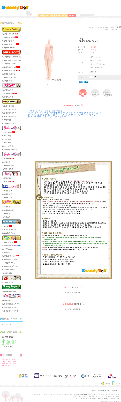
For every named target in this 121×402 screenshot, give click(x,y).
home (91, 27)
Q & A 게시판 (7, 324)
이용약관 (93, 390)
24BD (112, 27)
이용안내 (115, 390)
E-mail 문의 (7, 347)
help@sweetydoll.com (112, 399)
